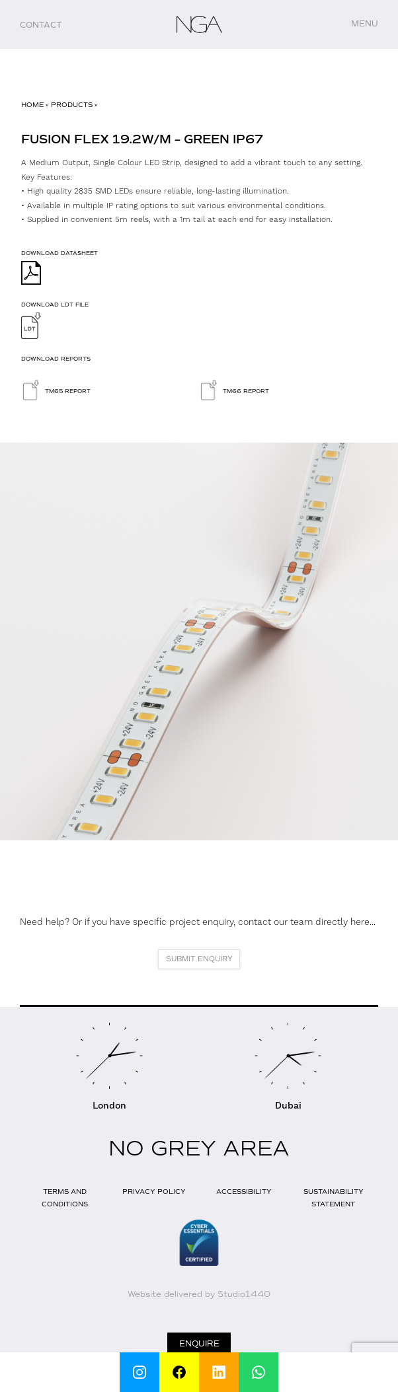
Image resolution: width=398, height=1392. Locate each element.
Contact (41, 25)
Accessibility (244, 1191)
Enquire (199, 1343)
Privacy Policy (154, 1191)
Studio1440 (244, 1294)
